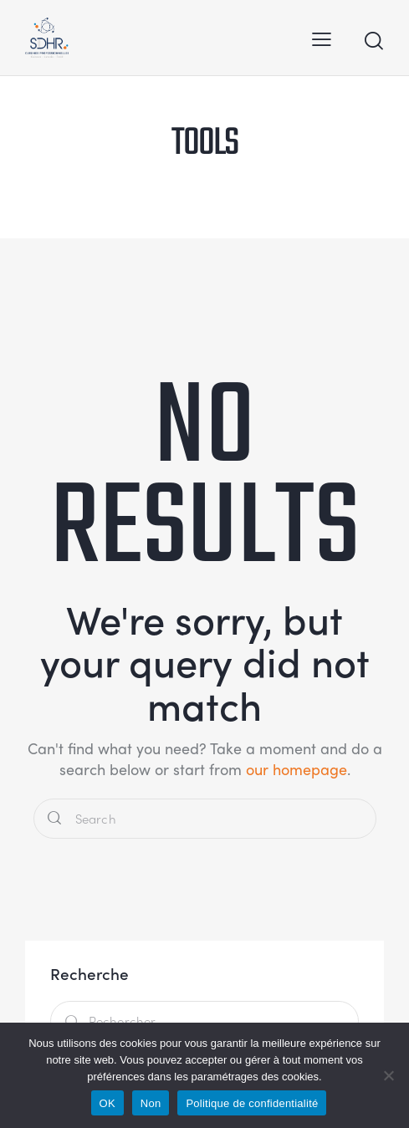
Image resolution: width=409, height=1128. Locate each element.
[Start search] (373, 40)
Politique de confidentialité (252, 1103)
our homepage (296, 768)
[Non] (388, 1075)
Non (151, 1103)
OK (107, 1103)
